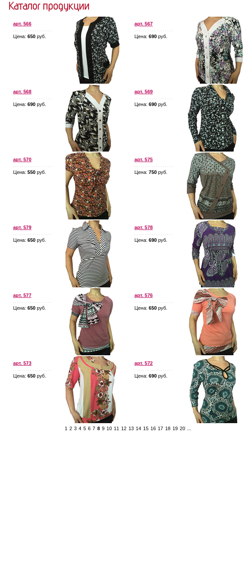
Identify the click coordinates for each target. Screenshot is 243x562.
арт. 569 (144, 91)
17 (160, 428)
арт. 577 (22, 295)
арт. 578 (144, 227)
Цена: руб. (29, 36)
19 (175, 428)
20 (182, 428)
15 (145, 428)
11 (116, 428)
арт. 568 (22, 91)
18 (167, 428)
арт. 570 (22, 159)
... (189, 428)
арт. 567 (144, 23)
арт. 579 (22, 227)
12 (123, 428)
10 (109, 428)
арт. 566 (22, 23)
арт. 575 (144, 159)
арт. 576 (144, 295)
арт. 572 (144, 363)
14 (138, 428)
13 (131, 428)
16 (153, 428)
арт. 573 (22, 363)
